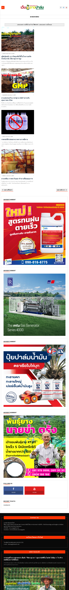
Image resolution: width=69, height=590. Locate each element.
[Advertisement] (51, 38)
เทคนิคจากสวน (50, 577)
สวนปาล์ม (24, 577)
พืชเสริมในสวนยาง (52, 574)
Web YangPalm (39, 588)
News (6, 574)
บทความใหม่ (36, 574)
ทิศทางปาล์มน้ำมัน (17, 574)
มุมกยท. (60, 574)
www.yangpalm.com (14, 487)
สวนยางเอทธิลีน (32, 577)
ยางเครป (13, 577)
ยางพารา (7, 577)
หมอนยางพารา (41, 577)
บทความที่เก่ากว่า (61, 149)
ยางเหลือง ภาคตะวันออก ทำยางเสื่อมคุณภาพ (17, 138)
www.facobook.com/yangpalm (17, 489)
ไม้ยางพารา (59, 577)
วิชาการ (18, 577)
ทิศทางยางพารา (27, 574)
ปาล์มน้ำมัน (43, 574)
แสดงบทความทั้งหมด (45, 25)
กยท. (10, 574)
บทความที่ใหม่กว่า (8, 149)
